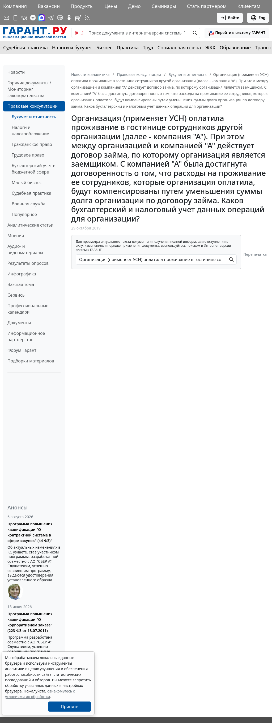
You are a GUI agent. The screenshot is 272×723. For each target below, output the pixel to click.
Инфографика (21, 274)
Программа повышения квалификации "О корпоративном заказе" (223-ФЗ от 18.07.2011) (30, 622)
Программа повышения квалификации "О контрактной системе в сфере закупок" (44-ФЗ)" (30, 532)
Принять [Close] (70, 706)
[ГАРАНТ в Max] (41, 17)
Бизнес (104, 47)
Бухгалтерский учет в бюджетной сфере (33, 169)
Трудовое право (28, 155)
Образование (235, 47)
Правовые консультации (32, 106)
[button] (237, 33)
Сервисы (16, 295)
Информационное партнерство (26, 336)
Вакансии (49, 6)
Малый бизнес (27, 182)
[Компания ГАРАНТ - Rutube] (78, 18)
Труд (148, 47)
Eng (257, 18)
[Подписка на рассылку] (6, 18)
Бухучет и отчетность (34, 117)
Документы (19, 323)
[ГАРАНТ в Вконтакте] (24, 18)
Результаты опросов (28, 263)
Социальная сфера (179, 47)
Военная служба (28, 204)
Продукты (82, 6)
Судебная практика (25, 47)
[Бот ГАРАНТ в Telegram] (60, 18)
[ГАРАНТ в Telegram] (51, 18)
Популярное (24, 214)
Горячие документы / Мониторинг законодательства (29, 89)
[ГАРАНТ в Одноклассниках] (69, 18)
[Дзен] (33, 17)
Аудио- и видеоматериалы (25, 249)
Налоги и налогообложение (30, 130)
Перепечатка (255, 254)
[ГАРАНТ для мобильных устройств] (15, 18)
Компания (15, 6)
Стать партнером (207, 6)
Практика (127, 47)
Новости (16, 72)
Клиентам (248, 6)
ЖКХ (210, 47)
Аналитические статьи (30, 225)
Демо (134, 6)
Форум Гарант (21, 350)
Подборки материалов (30, 361)
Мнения (15, 236)
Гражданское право (32, 144)
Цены (110, 6)
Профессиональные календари (27, 309)
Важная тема (20, 284)
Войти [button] (230, 18)
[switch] (79, 33)
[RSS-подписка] (87, 18)
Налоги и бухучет (72, 47)
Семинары (164, 6)
